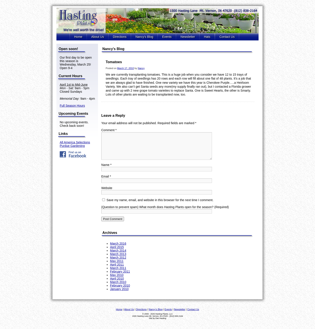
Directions (119, 36)
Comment (109, 130)
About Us (97, 36)
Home (78, 36)
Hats (207, 36)
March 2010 (118, 287)
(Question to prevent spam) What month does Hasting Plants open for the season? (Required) (165, 212)
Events (167, 36)
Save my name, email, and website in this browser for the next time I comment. (160, 205)
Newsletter (187, 36)
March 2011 (118, 273)
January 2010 (119, 294)
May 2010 (116, 280)
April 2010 (117, 283)
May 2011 (116, 266)
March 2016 (118, 249)
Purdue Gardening (72, 146)
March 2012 (118, 263)
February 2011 (120, 277)
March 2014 (118, 256)
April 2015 (117, 252)
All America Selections (75, 142)
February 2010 (120, 290)
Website (106, 193)
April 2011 (117, 270)
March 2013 (118, 259)
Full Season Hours (72, 105)
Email (106, 181)
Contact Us (226, 36)
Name (106, 170)
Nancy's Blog (144, 36)
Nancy (141, 68)
